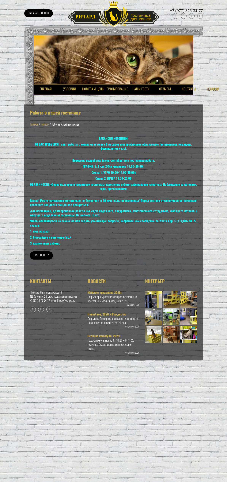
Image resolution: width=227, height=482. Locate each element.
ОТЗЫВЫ (165, 89)
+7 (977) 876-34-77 (186, 10)
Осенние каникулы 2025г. (104, 336)
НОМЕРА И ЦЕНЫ (93, 89)
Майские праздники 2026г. (105, 292)
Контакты (189, 89)
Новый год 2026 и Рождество (107, 314)
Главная (34, 124)
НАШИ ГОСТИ (140, 89)
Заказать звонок (38, 13)
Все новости (41, 255)
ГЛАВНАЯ (46, 89)
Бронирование (117, 89)
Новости (212, 89)
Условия (69, 89)
